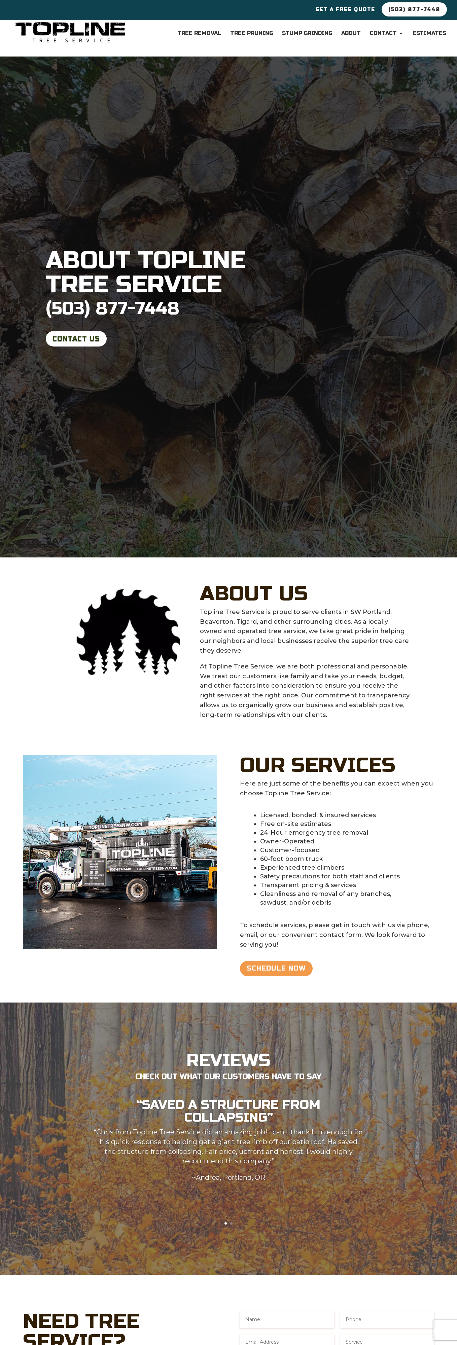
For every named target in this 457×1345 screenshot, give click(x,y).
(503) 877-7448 (112, 308)
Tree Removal (199, 33)
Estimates (429, 33)
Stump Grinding (307, 33)
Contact (383, 33)
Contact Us (76, 338)
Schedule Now (276, 968)
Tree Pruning (251, 33)
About (351, 33)
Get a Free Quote (345, 9)
